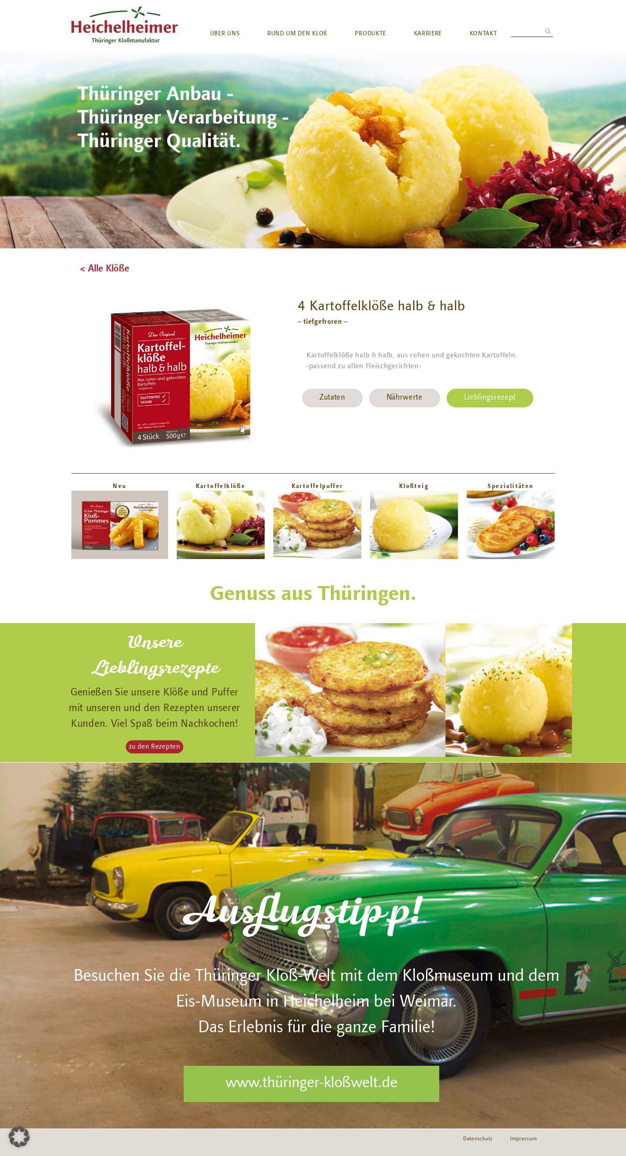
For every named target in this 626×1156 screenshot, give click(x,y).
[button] (154, 746)
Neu (119, 486)
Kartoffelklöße (221, 486)
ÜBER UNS (225, 34)
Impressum (523, 1139)
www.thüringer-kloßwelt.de (311, 1084)
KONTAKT (483, 34)
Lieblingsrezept (490, 398)
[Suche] (548, 32)
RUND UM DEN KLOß (297, 34)
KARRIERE (428, 34)
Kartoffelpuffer (317, 486)
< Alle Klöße (104, 269)
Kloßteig (414, 486)
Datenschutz (478, 1139)
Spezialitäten (510, 486)
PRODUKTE (370, 34)
